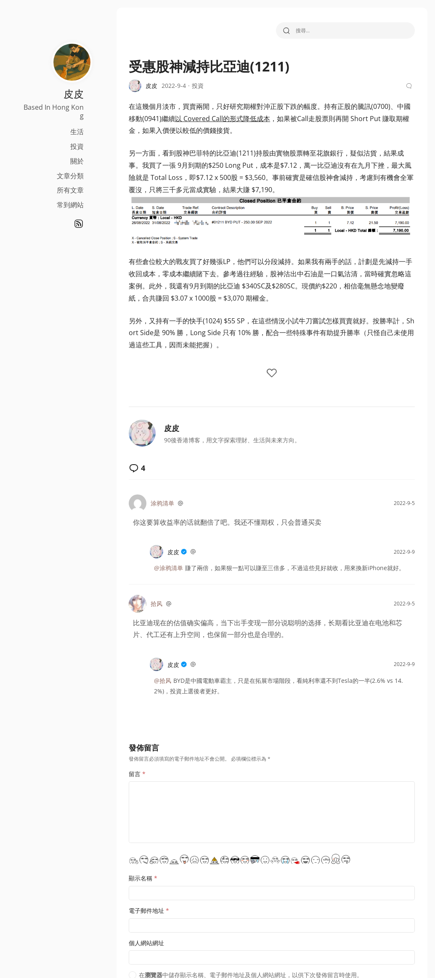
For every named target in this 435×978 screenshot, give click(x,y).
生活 (77, 131)
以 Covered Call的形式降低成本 (222, 118)
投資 (77, 146)
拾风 (156, 604)
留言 (137, 774)
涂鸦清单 (162, 503)
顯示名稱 (143, 878)
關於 (77, 161)
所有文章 (70, 190)
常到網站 (70, 204)
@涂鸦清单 (168, 568)
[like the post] (272, 373)
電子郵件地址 (149, 911)
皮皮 (171, 428)
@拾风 (162, 681)
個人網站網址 (146, 943)
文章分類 (70, 175)
